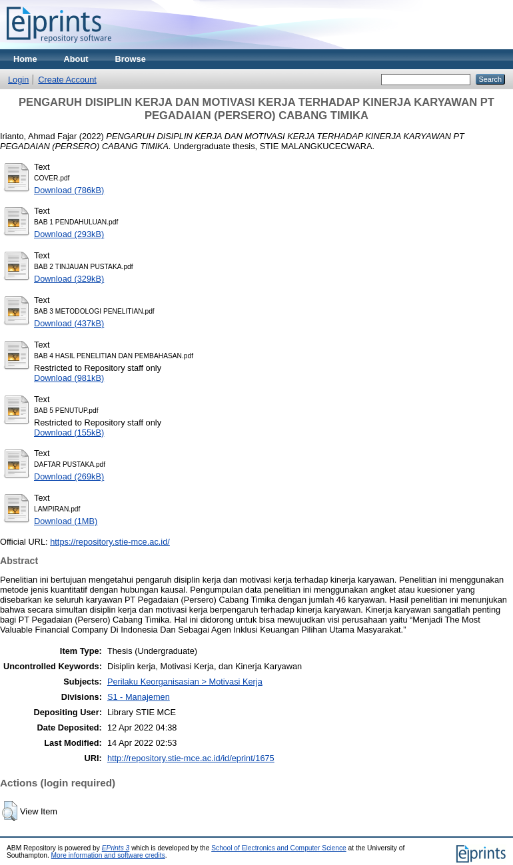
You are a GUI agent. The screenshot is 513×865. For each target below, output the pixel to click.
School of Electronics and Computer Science (278, 848)
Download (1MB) (65, 521)
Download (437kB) (69, 323)
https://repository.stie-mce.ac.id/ (110, 542)
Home (25, 59)
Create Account (67, 80)
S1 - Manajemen (138, 697)
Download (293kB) (69, 234)
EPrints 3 (116, 848)
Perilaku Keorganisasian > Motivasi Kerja (184, 682)
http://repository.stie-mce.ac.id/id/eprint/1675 (190, 758)
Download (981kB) (69, 378)
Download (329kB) (69, 279)
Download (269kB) (69, 476)
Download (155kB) (69, 432)
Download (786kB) (69, 190)
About (76, 59)
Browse (130, 59)
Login (18, 80)
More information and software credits (108, 855)
